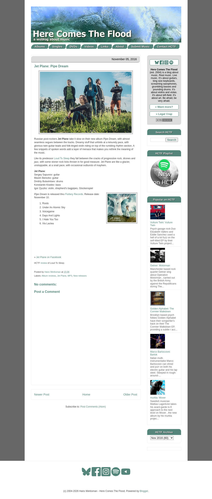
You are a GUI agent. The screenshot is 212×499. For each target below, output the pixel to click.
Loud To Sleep (62, 158)
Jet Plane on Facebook (48, 257)
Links (105, 46)
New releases (80, 276)
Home (86, 394)
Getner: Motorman (160, 265)
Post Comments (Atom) (93, 406)
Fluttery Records (74, 194)
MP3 (70, 276)
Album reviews (49, 276)
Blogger (144, 491)
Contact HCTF (166, 46)
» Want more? (164, 106)
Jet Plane (61, 276)
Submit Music (140, 46)
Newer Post (41, 394)
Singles (57, 46)
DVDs (73, 46)
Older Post (130, 394)
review (44, 263)
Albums (39, 46)
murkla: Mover (158, 397)
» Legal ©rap (164, 113)
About (120, 46)
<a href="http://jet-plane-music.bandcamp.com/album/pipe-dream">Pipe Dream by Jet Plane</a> (86, 240)
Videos (89, 46)
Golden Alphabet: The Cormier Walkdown (162, 310)
